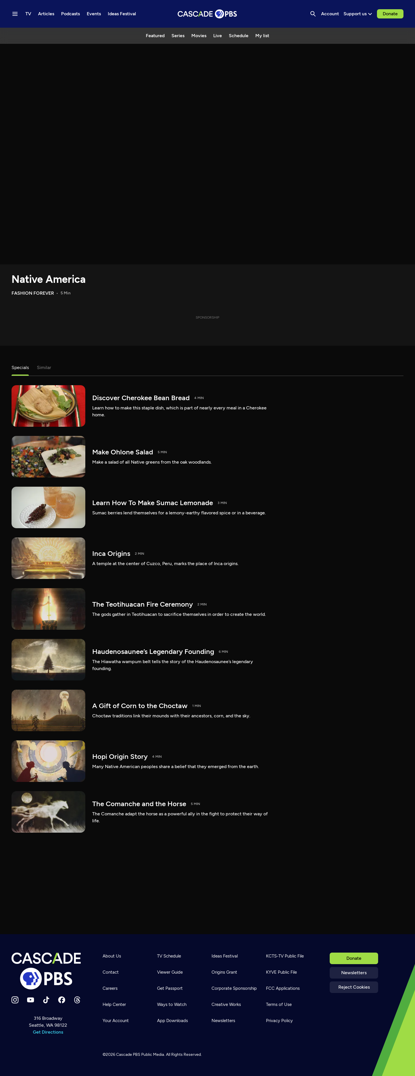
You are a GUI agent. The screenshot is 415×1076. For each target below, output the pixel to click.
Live (217, 35)
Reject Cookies (354, 987)
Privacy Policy (279, 1020)
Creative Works (226, 1004)
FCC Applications (283, 988)
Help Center (114, 1004)
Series (177, 35)
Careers (110, 988)
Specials (20, 367)
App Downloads (172, 1020)
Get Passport (170, 988)
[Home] (48, 971)
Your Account (116, 1020)
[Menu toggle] (15, 13)
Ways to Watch (171, 1004)
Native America (49, 279)
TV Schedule (169, 956)
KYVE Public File (281, 972)
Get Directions (48, 1032)
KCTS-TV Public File (285, 956)
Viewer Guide (170, 972)
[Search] (313, 13)
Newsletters (354, 972)
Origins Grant (224, 972)
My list (262, 35)
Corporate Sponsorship (234, 988)
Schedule (238, 35)
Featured (155, 35)
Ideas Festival (225, 956)
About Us (112, 956)
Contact (111, 972)
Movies (198, 35)
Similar (44, 367)
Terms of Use (279, 1004)
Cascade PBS (128, 1054)
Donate (390, 13)
